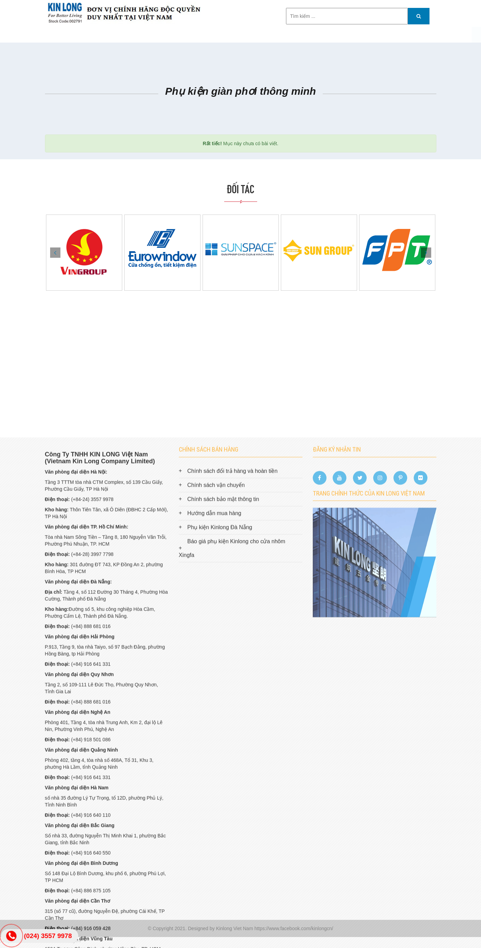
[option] (84, 252)
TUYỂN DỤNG (294, 34)
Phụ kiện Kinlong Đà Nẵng (219, 736)
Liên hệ (330, 34)
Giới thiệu (126, 34)
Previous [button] (55, 252)
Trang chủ (88, 34)
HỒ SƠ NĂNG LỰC (371, 34)
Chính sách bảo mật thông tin (223, 708)
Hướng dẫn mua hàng (214, 722)
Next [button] (426, 252)
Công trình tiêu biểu (211, 34)
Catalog (413, 34)
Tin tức (259, 34)
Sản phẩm (161, 34)
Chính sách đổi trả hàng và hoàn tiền (232, 680)
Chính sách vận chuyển (216, 694)
